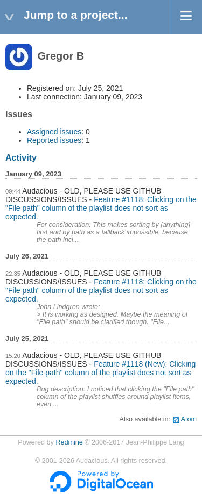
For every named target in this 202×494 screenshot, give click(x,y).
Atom (189, 419)
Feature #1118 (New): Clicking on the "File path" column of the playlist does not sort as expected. (100, 372)
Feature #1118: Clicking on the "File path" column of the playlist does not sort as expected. (101, 208)
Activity (21, 157)
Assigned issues (54, 131)
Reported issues (54, 140)
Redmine (68, 442)
